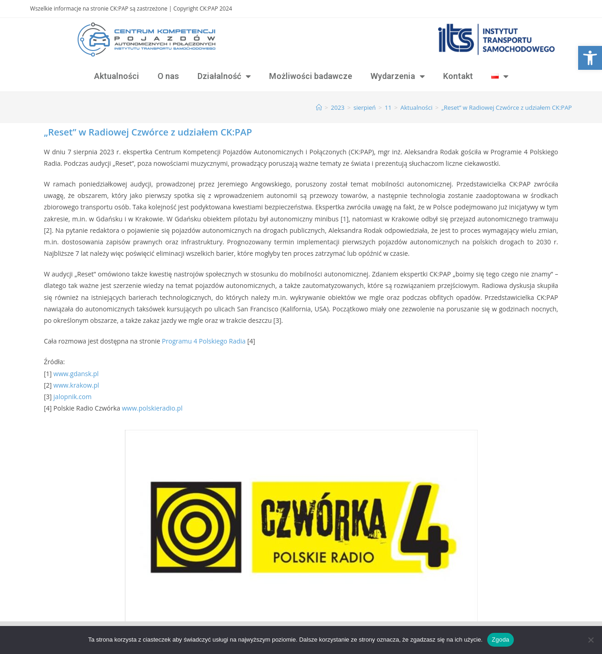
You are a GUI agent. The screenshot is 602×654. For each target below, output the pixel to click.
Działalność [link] (224, 76)
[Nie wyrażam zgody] (590, 639)
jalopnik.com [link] (72, 396)
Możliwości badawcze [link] (310, 76)
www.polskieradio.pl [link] (152, 408)
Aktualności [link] (116, 76)
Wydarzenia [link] (398, 76)
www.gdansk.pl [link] (76, 373)
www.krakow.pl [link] (76, 385)
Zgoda (500, 639)
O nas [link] (168, 76)
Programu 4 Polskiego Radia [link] (204, 341)
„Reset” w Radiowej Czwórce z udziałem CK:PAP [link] (506, 107)
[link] (590, 58)
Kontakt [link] (458, 76)
